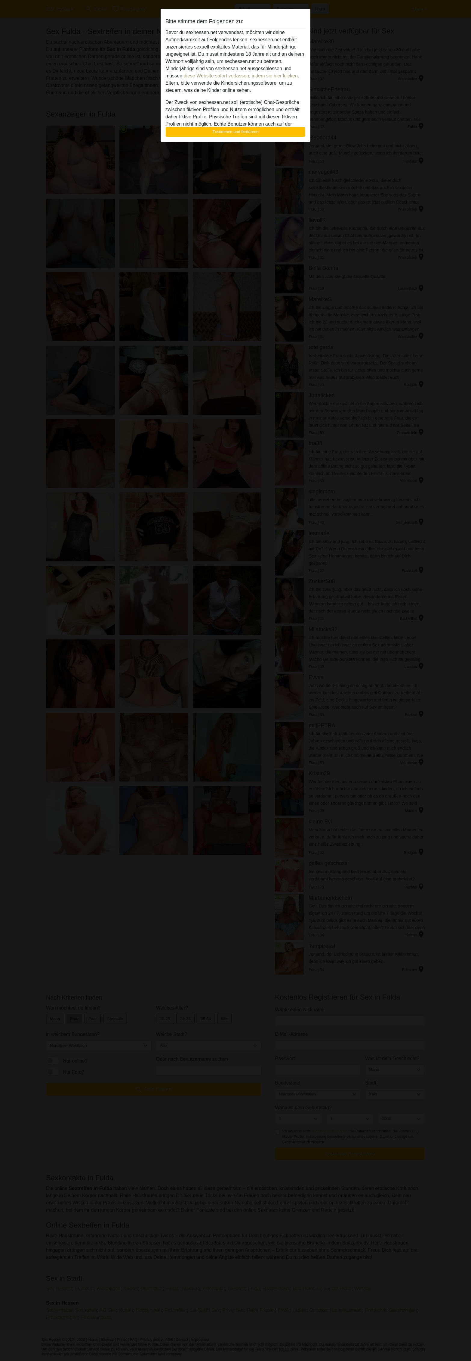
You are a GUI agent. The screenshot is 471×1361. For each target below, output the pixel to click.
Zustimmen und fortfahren (235, 132)
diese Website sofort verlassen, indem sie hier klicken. (241, 75)
